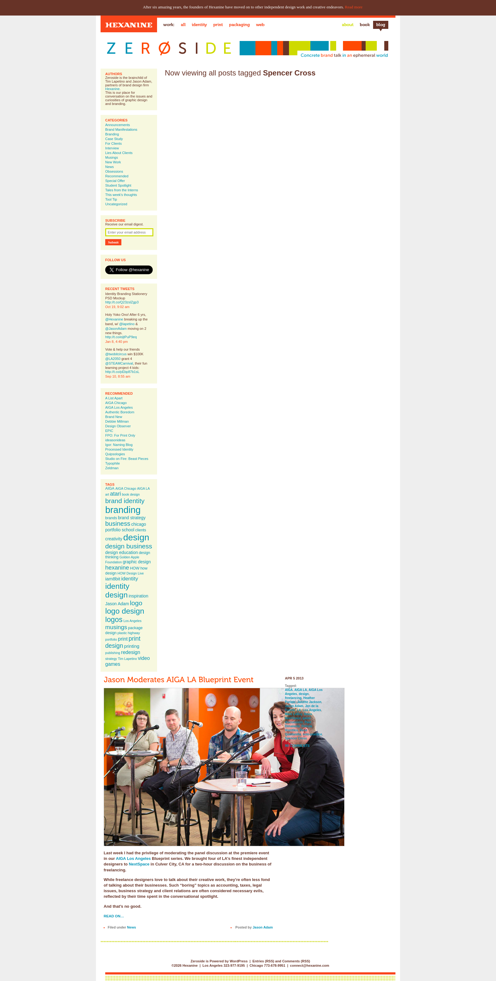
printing (131, 646)
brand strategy (132, 517)
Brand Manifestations (121, 129)
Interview (112, 148)
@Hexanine (114, 319)
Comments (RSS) (296, 961)
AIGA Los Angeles (119, 407)
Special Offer (115, 181)
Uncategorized (116, 204)
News (109, 167)
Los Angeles (133, 621)
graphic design (137, 561)
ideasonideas (115, 440)
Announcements (117, 125)
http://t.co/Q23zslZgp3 (122, 302)
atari (115, 494)
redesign (130, 652)
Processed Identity (119, 449)
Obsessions (114, 171)
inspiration (138, 595)
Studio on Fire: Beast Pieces (126, 459)
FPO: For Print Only (120, 435)
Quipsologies (115, 454)
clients (140, 530)
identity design (117, 590)
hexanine (117, 567)
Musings (111, 157)
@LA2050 (112, 359)
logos (114, 619)
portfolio (111, 639)
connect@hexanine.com (309, 965)
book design (131, 494)
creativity (113, 538)
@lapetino (127, 324)
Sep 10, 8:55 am (117, 376)
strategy (111, 659)
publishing (112, 653)
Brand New (113, 417)
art (107, 494)
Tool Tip (111, 199)
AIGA (110, 488)
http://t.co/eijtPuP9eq (121, 337)
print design (122, 642)
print (123, 639)
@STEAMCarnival (119, 363)
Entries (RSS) (263, 961)
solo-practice (312, 734)
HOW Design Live (131, 573)
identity (129, 578)
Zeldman (112, 468)
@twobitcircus (116, 354)
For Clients (113, 143)
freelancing (293, 698)
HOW (134, 568)
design (136, 537)
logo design (124, 611)
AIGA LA (143, 488)
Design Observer (118, 426)
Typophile (112, 463)
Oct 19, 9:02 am (117, 307)
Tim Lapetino (127, 659)
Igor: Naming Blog (119, 445)
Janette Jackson (309, 702)
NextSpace (139, 864)
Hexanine (112, 89)
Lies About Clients (119, 153)
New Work (113, 162)
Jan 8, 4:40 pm (116, 341)
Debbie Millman (117, 421)
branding (123, 510)
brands (111, 518)
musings (116, 627)
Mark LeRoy (293, 714)
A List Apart (114, 398)
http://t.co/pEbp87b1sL (122, 372)
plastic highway (129, 633)
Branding (112, 134)
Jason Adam (117, 603)
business (117, 523)
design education (121, 552)
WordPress (239, 961)
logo (136, 602)
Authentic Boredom (119, 412)
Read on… (114, 916)
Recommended (117, 176)
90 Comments (297, 745)
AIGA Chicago (116, 403)
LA (299, 710)
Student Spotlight (118, 185)
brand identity (125, 500)
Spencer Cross (296, 738)
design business (128, 546)
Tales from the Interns (121, 190)
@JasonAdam (116, 328)
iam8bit (112, 578)
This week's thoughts (121, 195)
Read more (354, 7)
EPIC (109, 431)
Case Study (114, 139)
